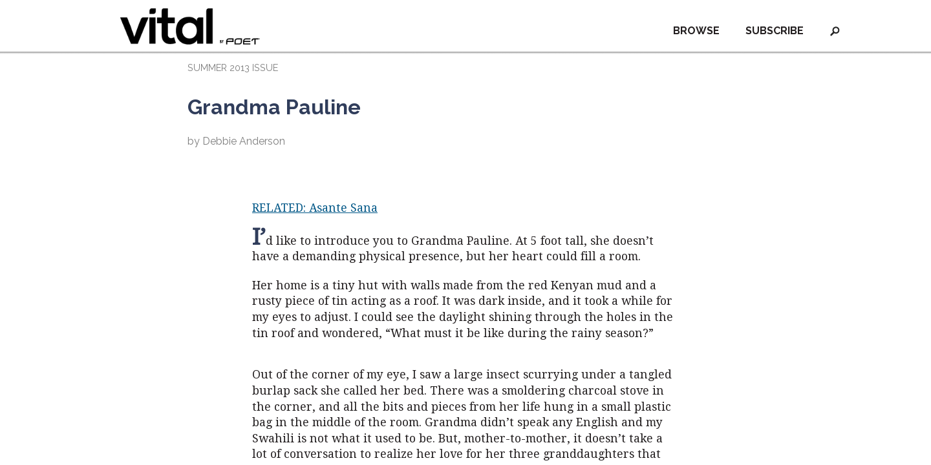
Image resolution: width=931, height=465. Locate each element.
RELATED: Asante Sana (315, 208)
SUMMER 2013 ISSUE (232, 67)
